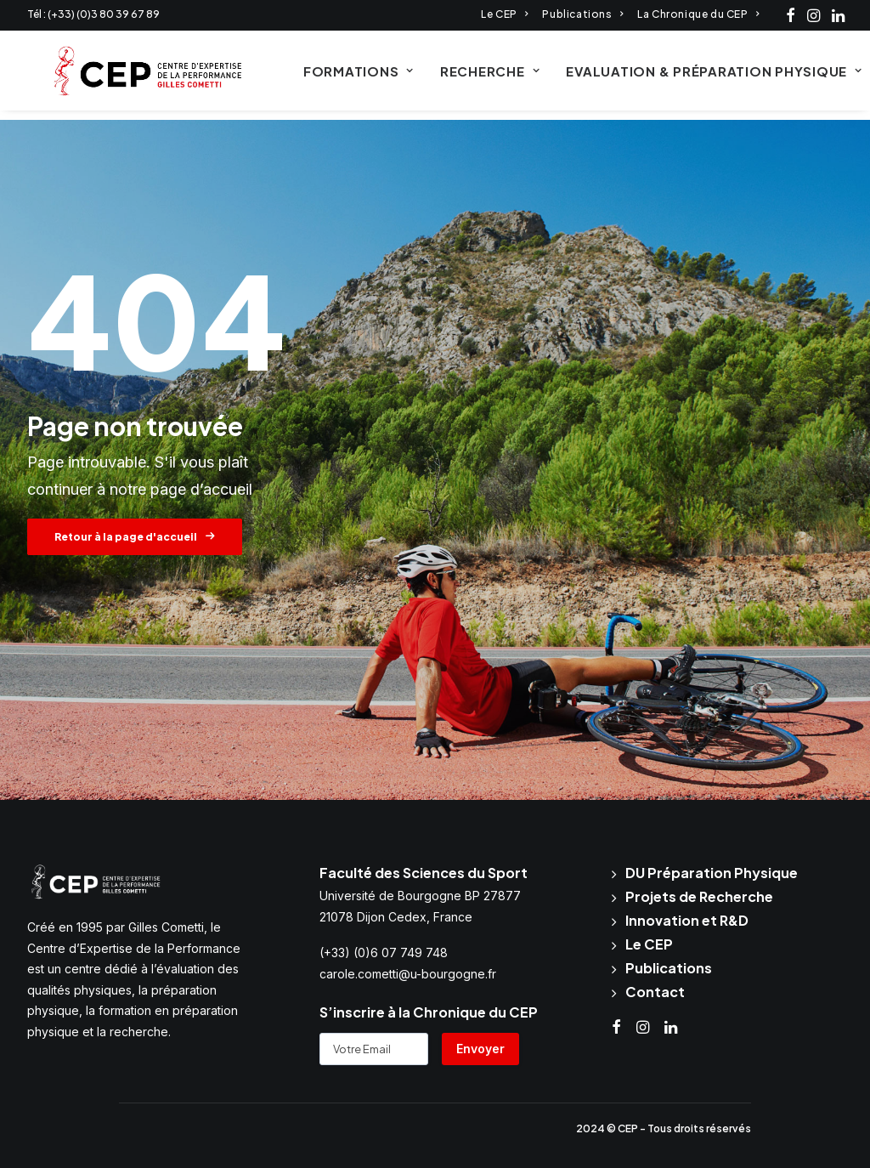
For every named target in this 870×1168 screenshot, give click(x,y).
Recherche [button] (469, 76)
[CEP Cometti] (128, 75)
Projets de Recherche (699, 896)
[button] (790, 15)
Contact (655, 992)
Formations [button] (338, 76)
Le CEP (504, 14)
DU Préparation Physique (711, 873)
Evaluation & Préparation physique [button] (693, 76)
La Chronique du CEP (698, 14)
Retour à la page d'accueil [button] (134, 537)
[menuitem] (504, 14)
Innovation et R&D (687, 920)
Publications (582, 14)
